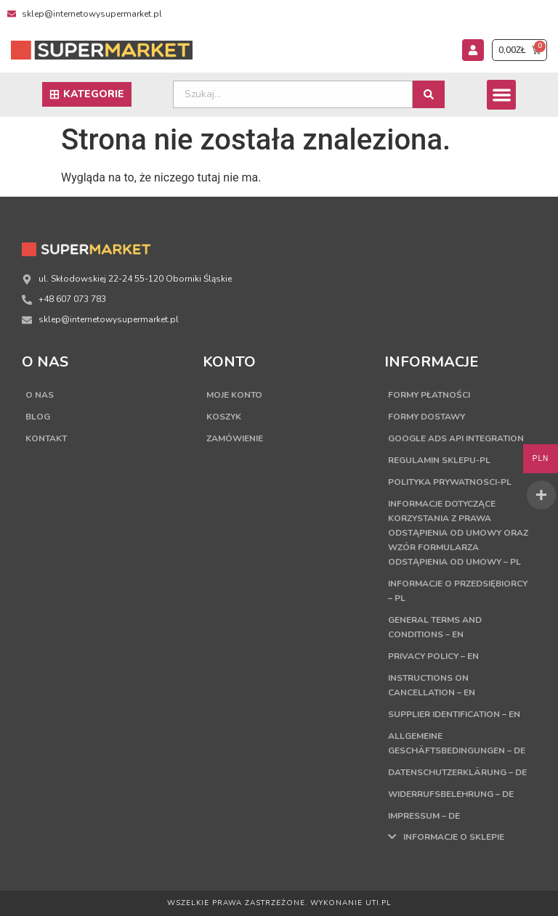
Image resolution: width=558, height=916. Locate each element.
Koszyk (223, 416)
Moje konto (234, 395)
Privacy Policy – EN (433, 656)
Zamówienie (234, 438)
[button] (502, 95)
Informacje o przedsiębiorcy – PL (457, 591)
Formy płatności (429, 395)
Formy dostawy (426, 416)
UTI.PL (378, 903)
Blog (37, 416)
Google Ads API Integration (456, 438)
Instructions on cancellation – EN (431, 685)
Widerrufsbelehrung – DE (451, 794)
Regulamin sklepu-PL (439, 460)
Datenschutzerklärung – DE (457, 772)
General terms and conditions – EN (435, 627)
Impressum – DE (424, 816)
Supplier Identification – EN (454, 714)
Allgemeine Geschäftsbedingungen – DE (456, 743)
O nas (39, 395)
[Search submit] (429, 94)
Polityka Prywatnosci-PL (450, 482)
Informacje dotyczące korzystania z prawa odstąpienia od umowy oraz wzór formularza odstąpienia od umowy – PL (458, 533)
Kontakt (46, 438)
